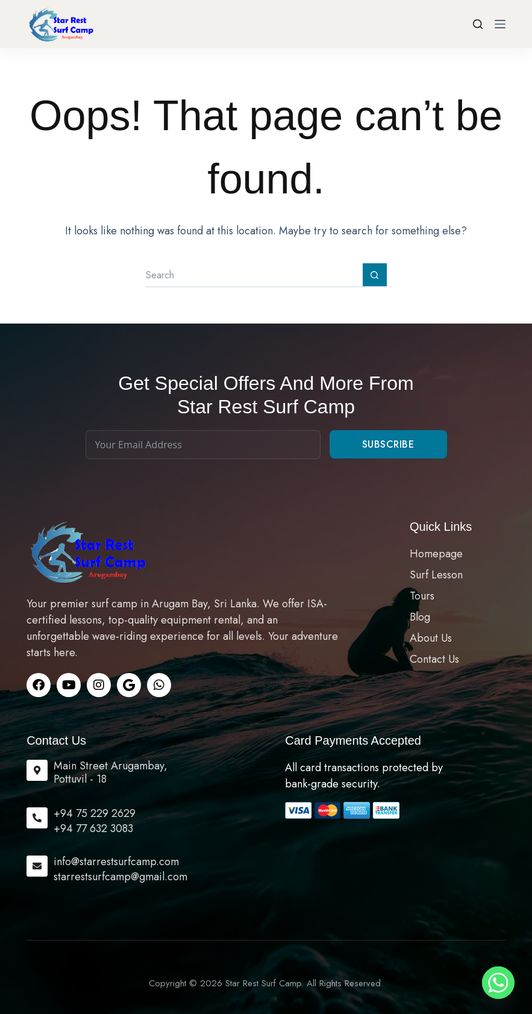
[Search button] (375, 275)
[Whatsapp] (498, 982)
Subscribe (388, 444)
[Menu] (500, 24)
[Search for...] (254, 275)
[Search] (478, 24)
